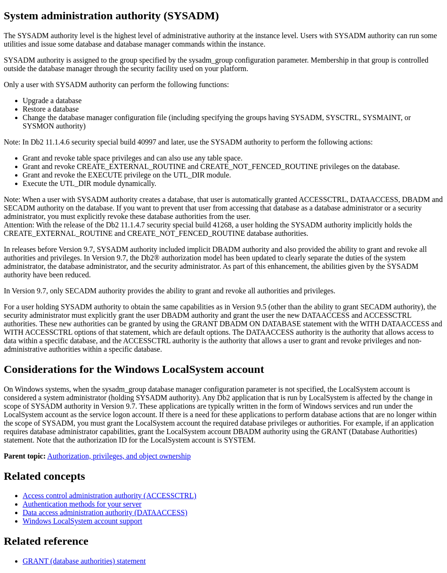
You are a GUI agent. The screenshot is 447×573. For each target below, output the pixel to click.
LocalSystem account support (82, 521)
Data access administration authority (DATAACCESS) (105, 512)
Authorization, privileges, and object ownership (119, 456)
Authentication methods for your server (82, 504)
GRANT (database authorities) (84, 561)
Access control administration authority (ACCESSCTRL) (109, 496)
